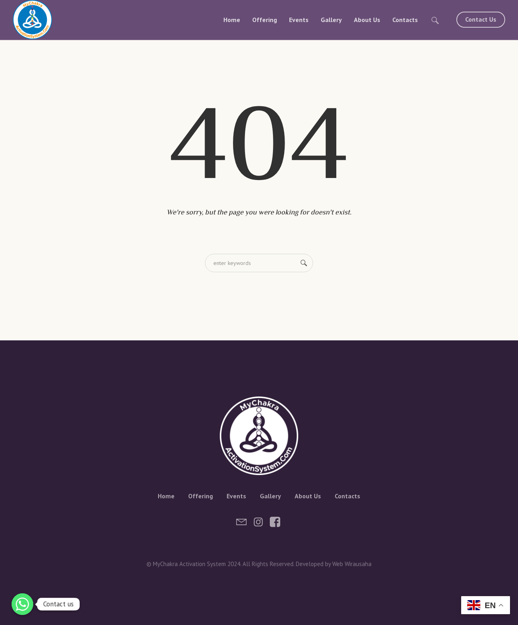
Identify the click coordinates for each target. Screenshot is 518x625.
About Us (308, 496)
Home (166, 496)
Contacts (347, 496)
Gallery (270, 496)
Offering (200, 496)
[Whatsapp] (22, 604)
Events (236, 496)
